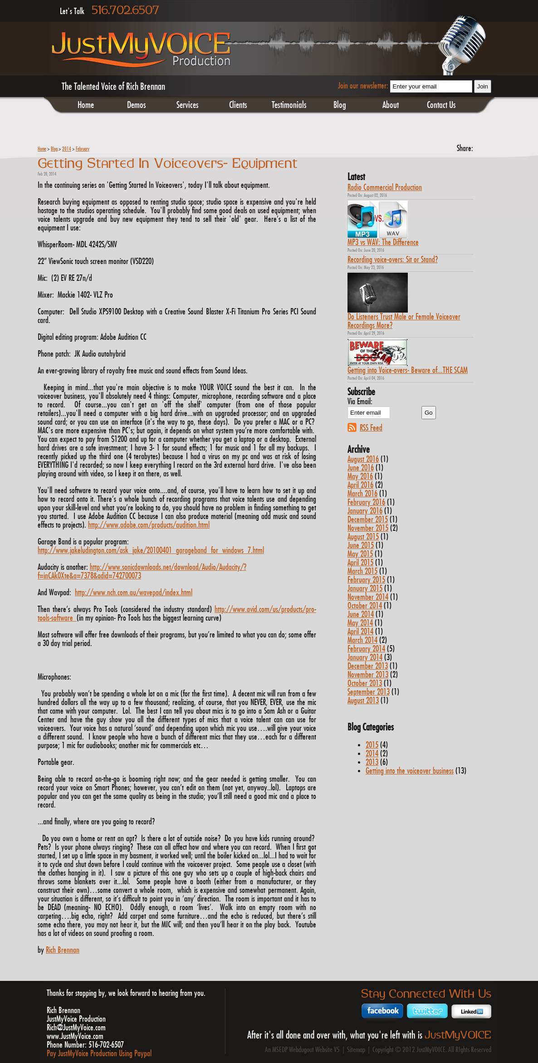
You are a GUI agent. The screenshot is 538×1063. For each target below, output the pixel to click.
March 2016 (362, 494)
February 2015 (366, 580)
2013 (372, 762)
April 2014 (360, 631)
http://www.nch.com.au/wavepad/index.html (133, 592)
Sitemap (356, 1050)
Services (187, 105)
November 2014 (367, 597)
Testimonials (289, 105)
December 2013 (367, 666)
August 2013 (363, 700)
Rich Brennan (62, 950)
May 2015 (360, 554)
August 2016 (363, 459)
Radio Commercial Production (384, 187)
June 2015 (360, 545)
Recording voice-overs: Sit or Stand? (392, 259)
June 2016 (360, 468)
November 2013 (367, 675)
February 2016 (366, 502)
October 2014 (364, 606)
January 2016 (364, 511)
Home (86, 105)
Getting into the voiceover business (410, 771)
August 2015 (363, 537)
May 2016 (360, 476)
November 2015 (367, 528)
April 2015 (360, 562)
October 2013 (364, 683)
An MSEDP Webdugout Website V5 (302, 1050)
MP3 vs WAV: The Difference (383, 242)
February (82, 149)
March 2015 (362, 571)
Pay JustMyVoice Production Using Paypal (99, 1053)
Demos (136, 105)
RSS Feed (371, 428)
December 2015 (367, 519)
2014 (66, 149)
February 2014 (366, 649)
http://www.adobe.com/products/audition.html (149, 525)
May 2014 (360, 623)
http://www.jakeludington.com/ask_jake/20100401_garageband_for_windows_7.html (151, 550)
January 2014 (364, 657)
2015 (372, 745)
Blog (339, 105)
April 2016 (360, 485)
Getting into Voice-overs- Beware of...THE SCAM (407, 370)
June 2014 (360, 614)
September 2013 (368, 692)
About (390, 105)
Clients (238, 105)
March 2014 (362, 640)
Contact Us (441, 105)
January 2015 (364, 588)
